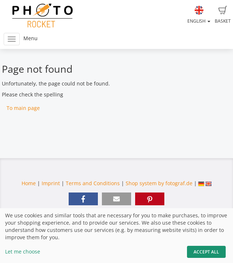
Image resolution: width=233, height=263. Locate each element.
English (198, 15)
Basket (223, 15)
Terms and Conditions (93, 183)
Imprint (51, 183)
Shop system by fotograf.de (159, 183)
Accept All (206, 252)
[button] (83, 199)
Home (29, 183)
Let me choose (22, 251)
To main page (23, 107)
